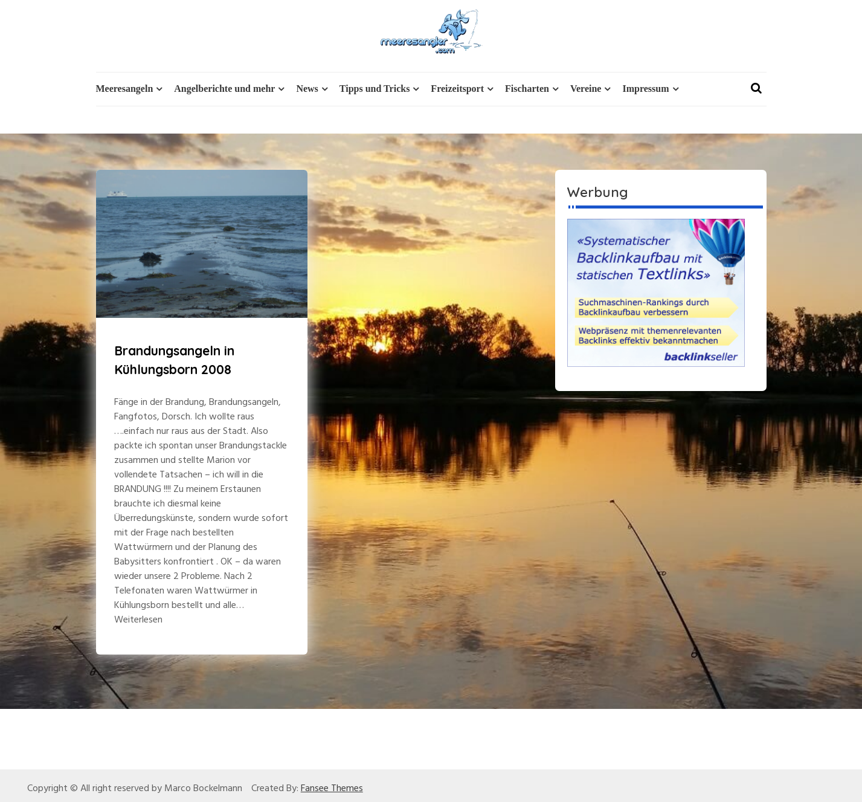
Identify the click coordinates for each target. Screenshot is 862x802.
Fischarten (527, 88)
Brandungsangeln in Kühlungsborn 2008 (174, 360)
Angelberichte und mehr (224, 88)
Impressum (645, 88)
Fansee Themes (332, 788)
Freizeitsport (457, 88)
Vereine (586, 88)
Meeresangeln (124, 88)
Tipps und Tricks (374, 88)
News (307, 88)
